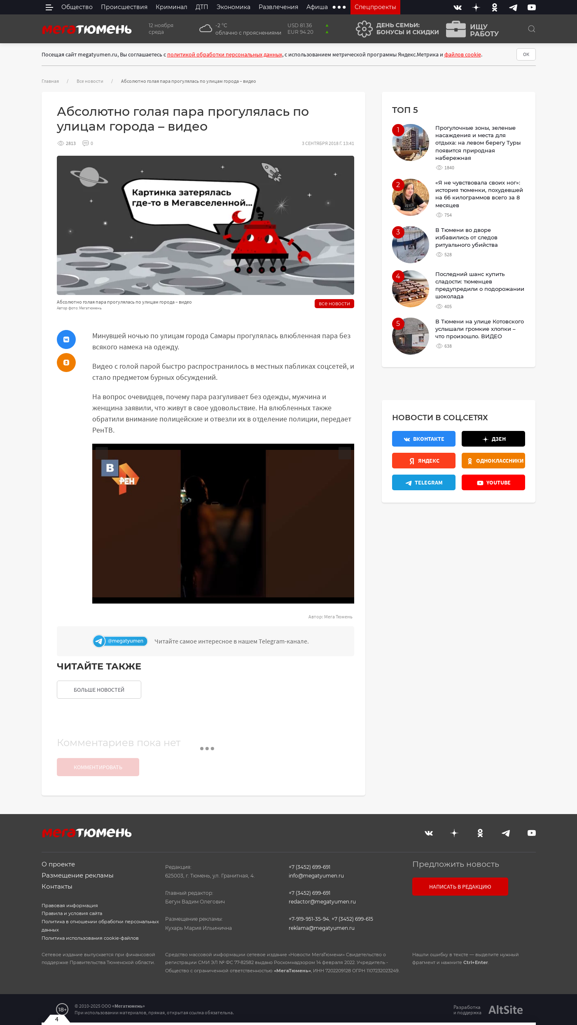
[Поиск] (532, 29)
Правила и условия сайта (72, 913)
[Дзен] (476, 7)
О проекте (58, 864)
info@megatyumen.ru (316, 876)
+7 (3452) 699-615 (352, 919)
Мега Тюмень (338, 616)
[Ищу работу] (469, 29)
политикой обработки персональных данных (224, 54)
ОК (526, 54)
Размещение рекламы (78, 875)
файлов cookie (462, 54)
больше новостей (99, 689)
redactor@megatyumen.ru (322, 902)
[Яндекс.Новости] (424, 460)
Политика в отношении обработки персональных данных (100, 926)
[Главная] (87, 28)
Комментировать (98, 767)
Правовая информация (70, 905)
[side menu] (49, 7)
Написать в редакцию (460, 886)
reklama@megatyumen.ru (322, 928)
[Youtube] (532, 7)
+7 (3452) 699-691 (309, 867)
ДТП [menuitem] (202, 7)
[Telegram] (513, 7)
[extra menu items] (339, 7)
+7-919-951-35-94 (309, 919)
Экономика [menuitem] (233, 7)
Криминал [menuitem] (171, 7)
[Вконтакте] (457, 7)
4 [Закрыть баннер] (56, 1019)
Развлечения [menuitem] (278, 7)
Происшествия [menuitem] (124, 7)
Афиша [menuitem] (317, 7)
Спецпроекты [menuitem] (375, 7)
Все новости (90, 81)
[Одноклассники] (495, 7)
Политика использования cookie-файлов (90, 938)
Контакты (57, 886)
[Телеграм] (221, 641)
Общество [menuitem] (77, 7)
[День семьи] (394, 29)
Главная (50, 81)
